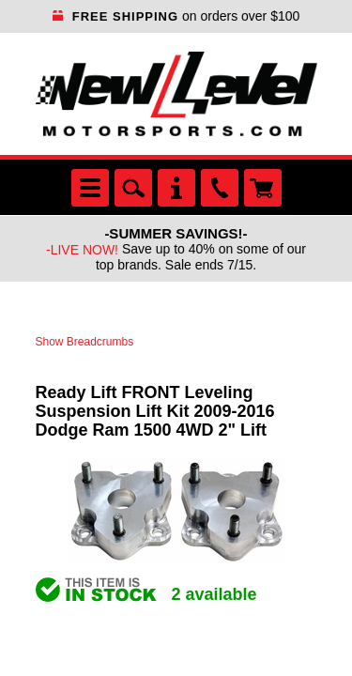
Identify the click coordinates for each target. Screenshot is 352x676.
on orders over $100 (176, 15)
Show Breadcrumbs (85, 341)
